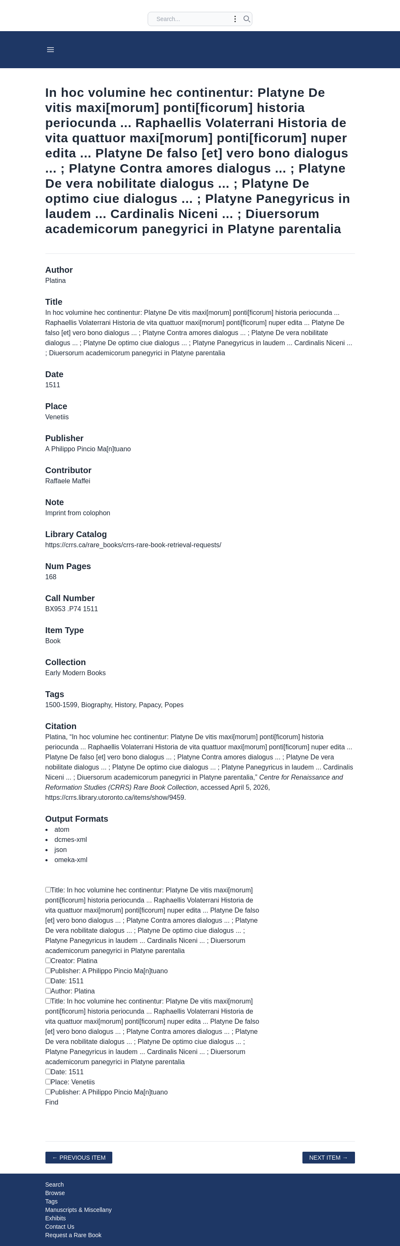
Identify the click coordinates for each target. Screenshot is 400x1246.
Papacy (150, 704)
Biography (96, 704)
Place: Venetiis (70, 1082)
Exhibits (55, 1218)
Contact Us (59, 1226)
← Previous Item (79, 1157)
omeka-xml (71, 859)
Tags (51, 1201)
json (61, 849)
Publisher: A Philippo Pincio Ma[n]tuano (106, 970)
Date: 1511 (64, 981)
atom (62, 829)
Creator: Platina (71, 960)
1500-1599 (61, 704)
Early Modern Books (75, 672)
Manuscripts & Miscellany (78, 1209)
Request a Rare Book (73, 1235)
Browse (55, 1193)
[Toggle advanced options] (235, 19)
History (125, 704)
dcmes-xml (71, 839)
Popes (173, 704)
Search (54, 1184)
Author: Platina (70, 991)
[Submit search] (247, 19)
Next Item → (328, 1157)
